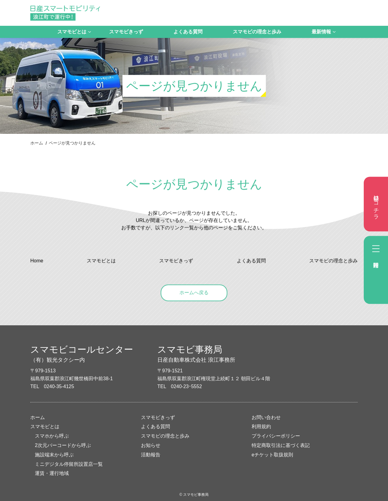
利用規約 (261, 426)
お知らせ (150, 445)
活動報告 (150, 454)
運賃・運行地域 (52, 473)
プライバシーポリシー (276, 435)
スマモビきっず (126, 31)
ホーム (36, 142)
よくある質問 (187, 31)
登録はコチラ (376, 204)
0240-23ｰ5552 (186, 386)
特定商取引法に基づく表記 (281, 445)
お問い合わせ (266, 417)
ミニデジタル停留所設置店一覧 (69, 464)
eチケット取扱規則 (272, 454)
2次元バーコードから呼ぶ (63, 445)
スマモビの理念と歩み (257, 31)
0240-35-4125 (59, 386)
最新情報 (321, 31)
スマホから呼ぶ (52, 435)
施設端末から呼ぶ (54, 454)
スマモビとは (71, 31)
